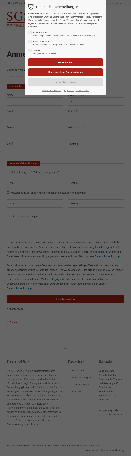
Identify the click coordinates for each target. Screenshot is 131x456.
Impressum (69, 90)
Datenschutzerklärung (52, 90)
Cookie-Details (82, 90)
